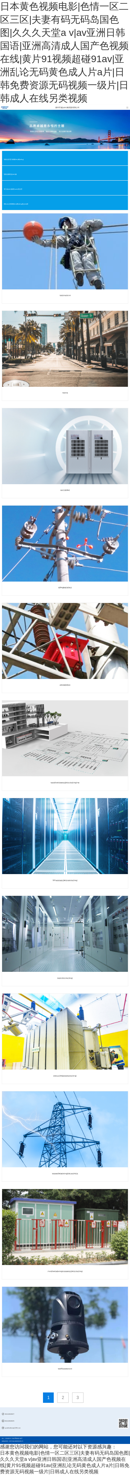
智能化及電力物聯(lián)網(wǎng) (14, 159)
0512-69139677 (9, 1414)
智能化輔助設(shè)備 (10, 174)
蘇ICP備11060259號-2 (35, 1441)
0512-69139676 (9, 1421)
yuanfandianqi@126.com (12, 1428)
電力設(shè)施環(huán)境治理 (13, 189)
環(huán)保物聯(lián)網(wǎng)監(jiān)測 (16, 204)
